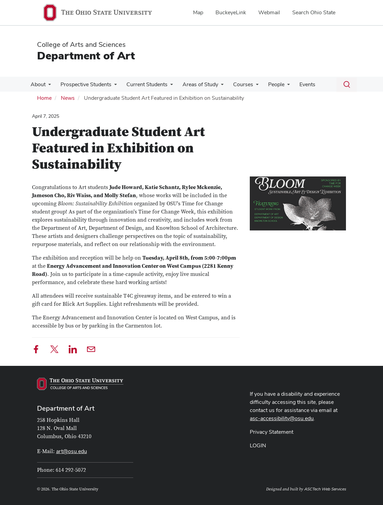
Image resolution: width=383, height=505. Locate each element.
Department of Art (86, 55)
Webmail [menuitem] (269, 12)
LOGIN (258, 445)
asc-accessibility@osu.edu (282, 418)
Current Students (143, 84)
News (68, 97)
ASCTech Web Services (325, 489)
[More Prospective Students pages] (112, 86)
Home (44, 97)
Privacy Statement (271, 431)
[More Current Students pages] (167, 86)
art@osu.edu (71, 451)
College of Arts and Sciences (81, 44)
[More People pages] (279, 86)
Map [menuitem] (198, 12)
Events (299, 84)
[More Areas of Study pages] (216, 86)
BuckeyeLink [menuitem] (230, 12)
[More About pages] (47, 86)
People (269, 84)
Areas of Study (195, 84)
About (37, 84)
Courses (237, 84)
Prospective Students (83, 84)
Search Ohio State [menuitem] (313, 12)
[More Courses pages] (250, 86)
